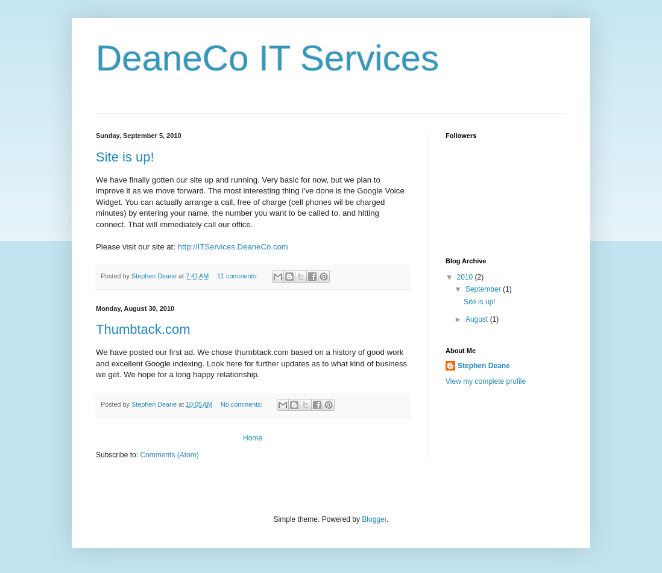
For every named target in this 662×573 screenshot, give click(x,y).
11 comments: (238, 276)
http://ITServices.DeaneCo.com (233, 246)
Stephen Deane (484, 366)
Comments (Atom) (169, 455)
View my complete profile (486, 381)
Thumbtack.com (143, 329)
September (484, 289)
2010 (466, 277)
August (477, 319)
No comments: (243, 404)
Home (252, 438)
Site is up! (125, 156)
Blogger (374, 519)
